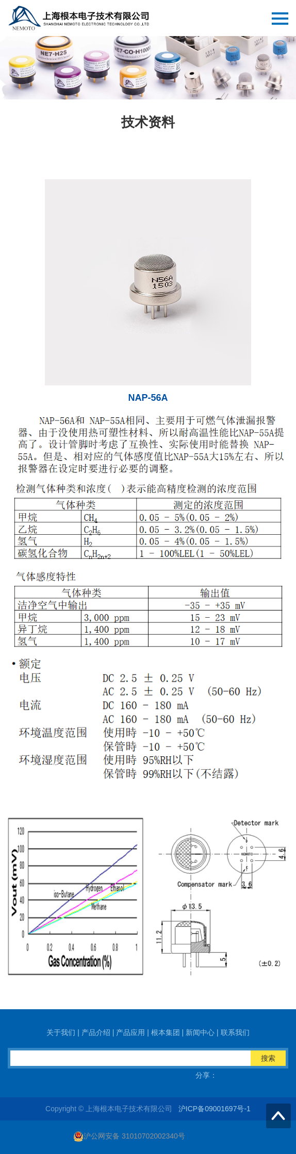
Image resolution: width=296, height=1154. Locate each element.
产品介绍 (95, 1032)
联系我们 (235, 1032)
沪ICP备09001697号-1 (214, 1109)
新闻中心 (200, 1032)
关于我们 (60, 1032)
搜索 (268, 1058)
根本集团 (165, 1032)
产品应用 (130, 1032)
